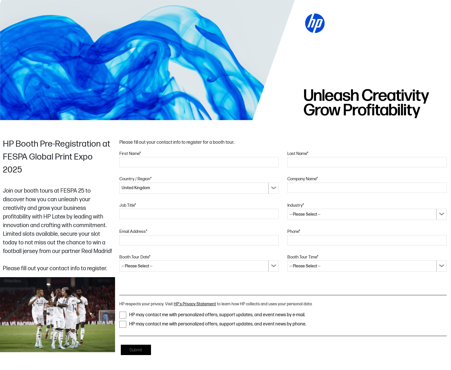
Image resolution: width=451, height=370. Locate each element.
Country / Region (135, 179)
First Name (130, 153)
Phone (293, 231)
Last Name (297, 153)
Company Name (302, 179)
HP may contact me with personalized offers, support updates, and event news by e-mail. (212, 315)
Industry (295, 205)
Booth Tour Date (134, 257)
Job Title (127, 205)
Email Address (133, 231)
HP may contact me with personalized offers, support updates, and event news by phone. (212, 324)
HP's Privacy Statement (195, 304)
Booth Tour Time (302, 257)
